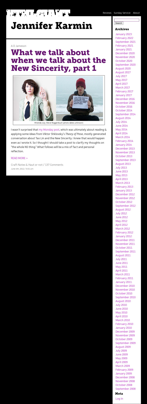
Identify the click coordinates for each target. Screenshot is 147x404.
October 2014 (124, 110)
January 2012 (124, 236)
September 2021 (126, 42)
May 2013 (121, 175)
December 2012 (125, 194)
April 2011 (122, 270)
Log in (119, 398)
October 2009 (124, 339)
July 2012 (121, 213)
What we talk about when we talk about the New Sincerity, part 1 (58, 60)
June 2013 (122, 171)
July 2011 (121, 259)
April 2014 (122, 133)
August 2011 (123, 255)
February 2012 (124, 232)
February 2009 (124, 369)
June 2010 (122, 308)
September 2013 (126, 160)
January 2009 (124, 373)
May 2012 (121, 221)
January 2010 (124, 327)
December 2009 (125, 331)
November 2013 (125, 152)
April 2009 (122, 362)
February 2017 (124, 91)
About (136, 12)
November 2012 (125, 198)
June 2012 (122, 217)
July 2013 (121, 167)
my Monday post (49, 129)
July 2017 (121, 76)
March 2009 (123, 366)
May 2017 (121, 80)
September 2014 (126, 114)
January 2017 (124, 95)
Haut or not (35, 164)
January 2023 (124, 34)
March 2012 (123, 228)
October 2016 (124, 106)
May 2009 (121, 358)
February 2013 (124, 186)
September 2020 (126, 64)
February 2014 (124, 141)
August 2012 (123, 209)
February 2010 (124, 324)
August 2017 (123, 72)
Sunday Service (122, 12)
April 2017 (122, 83)
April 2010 (122, 316)
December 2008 (125, 377)
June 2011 (122, 263)
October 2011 (124, 247)
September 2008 (126, 388)
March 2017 (123, 87)
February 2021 (124, 45)
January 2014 (124, 144)
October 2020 (124, 61)
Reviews (107, 12)
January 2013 (124, 190)
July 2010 (121, 305)
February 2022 (124, 38)
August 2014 (123, 118)
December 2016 (125, 99)
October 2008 (124, 385)
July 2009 (121, 350)
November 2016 (125, 103)
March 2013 (123, 183)
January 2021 (124, 49)
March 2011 (123, 274)
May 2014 (121, 129)
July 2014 (121, 122)
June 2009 (122, 354)
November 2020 (125, 57)
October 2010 (124, 293)
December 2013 (125, 148)
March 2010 (123, 320)
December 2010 (125, 286)
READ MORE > (19, 158)
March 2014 (123, 137)
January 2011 (124, 282)
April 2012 (122, 225)
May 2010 (121, 312)
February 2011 (124, 278)
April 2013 (122, 179)
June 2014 (122, 125)
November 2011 (125, 244)
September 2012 (126, 205)
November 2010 (125, 289)
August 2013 (123, 164)
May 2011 (121, 266)
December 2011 (125, 240)
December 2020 (125, 53)
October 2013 (124, 156)
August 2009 (123, 347)
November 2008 (125, 381)
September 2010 (126, 297)
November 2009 (125, 335)
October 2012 (124, 202)
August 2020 (123, 68)
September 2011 (126, 251)
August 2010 (123, 301)
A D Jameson (18, 46)
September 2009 (126, 343)
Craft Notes (18, 164)
